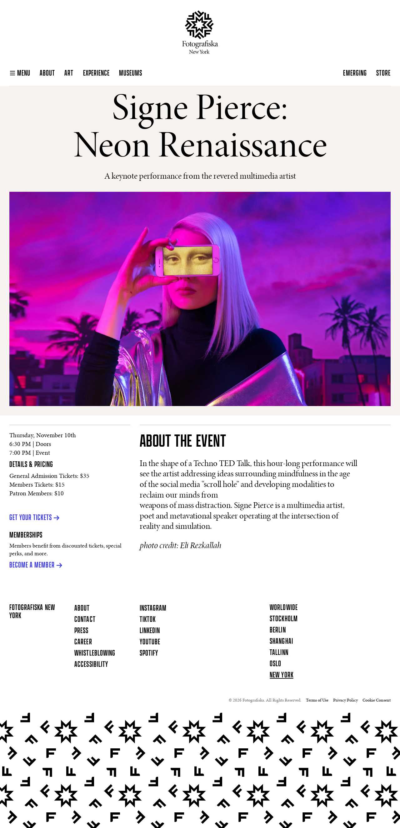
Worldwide (284, 608)
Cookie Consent (376, 700)
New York (281, 675)
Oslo (275, 664)
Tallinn (279, 653)
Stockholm (284, 619)
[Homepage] (200, 32)
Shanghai (281, 641)
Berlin (278, 630)
